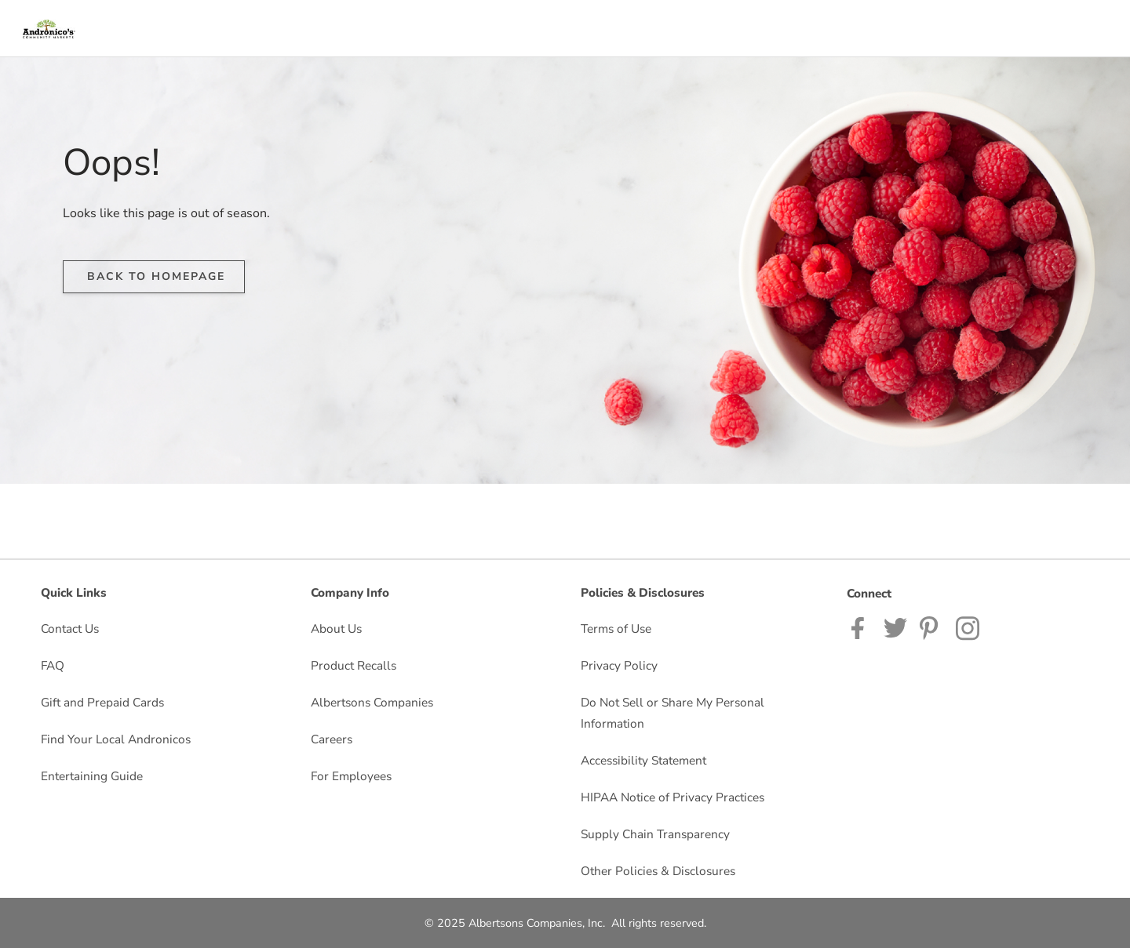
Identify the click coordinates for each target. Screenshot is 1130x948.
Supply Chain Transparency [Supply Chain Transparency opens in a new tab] (655, 834)
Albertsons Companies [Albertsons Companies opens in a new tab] (372, 702)
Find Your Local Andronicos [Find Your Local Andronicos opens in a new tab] (116, 739)
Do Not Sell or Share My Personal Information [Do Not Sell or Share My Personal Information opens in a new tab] (672, 713)
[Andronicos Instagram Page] (969, 627)
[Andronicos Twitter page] (895, 627)
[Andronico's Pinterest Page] (931, 627)
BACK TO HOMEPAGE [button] (156, 276)
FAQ (52, 665)
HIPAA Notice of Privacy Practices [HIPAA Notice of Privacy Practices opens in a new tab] (672, 797)
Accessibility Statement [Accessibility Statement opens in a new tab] (643, 760)
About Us (336, 628)
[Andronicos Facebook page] (861, 627)
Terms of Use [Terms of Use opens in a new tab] (616, 628)
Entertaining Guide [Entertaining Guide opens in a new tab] (92, 776)
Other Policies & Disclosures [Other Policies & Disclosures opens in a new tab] (658, 871)
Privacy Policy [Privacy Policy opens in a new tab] (619, 665)
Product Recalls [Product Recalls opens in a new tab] (353, 665)
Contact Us (70, 628)
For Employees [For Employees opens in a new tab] (351, 776)
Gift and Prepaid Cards (102, 702)
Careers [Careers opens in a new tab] (331, 739)
